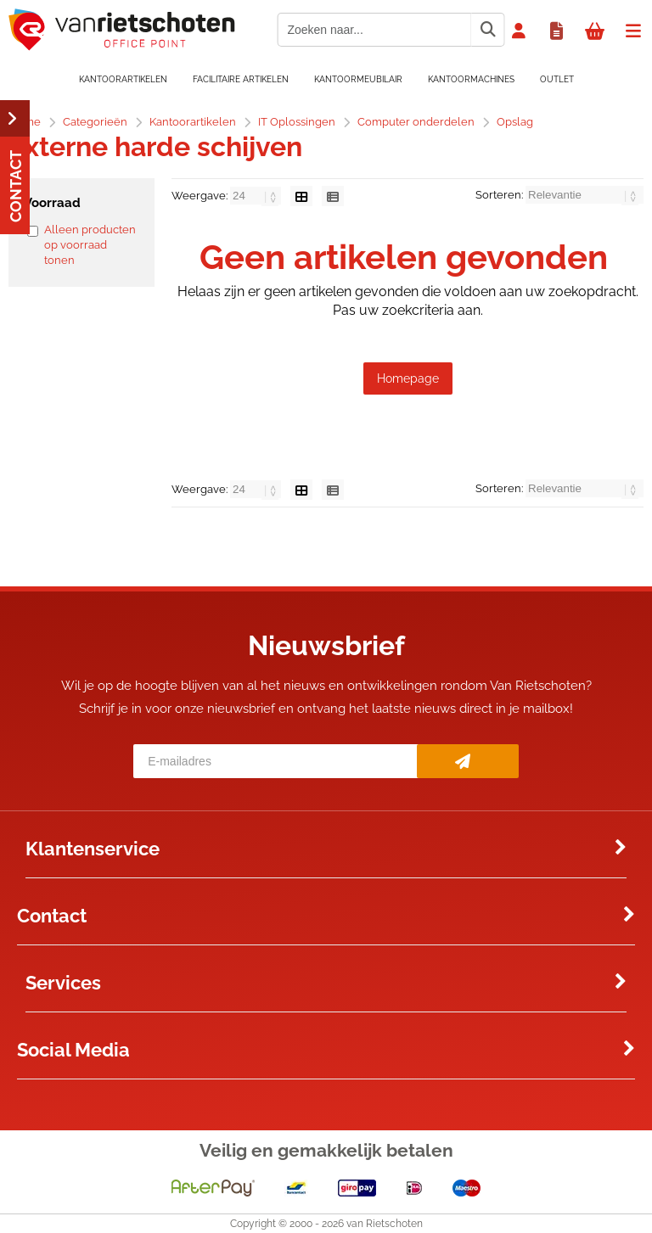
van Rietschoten (384, 1224)
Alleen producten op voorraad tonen (90, 244)
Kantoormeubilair (358, 79)
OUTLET (557, 79)
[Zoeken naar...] (487, 30)
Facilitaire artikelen (241, 79)
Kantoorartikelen (123, 79)
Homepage (408, 378)
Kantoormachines (471, 79)
